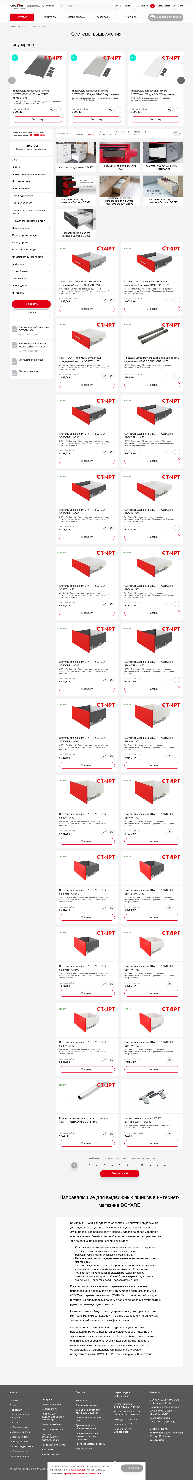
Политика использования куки (89, 1419)
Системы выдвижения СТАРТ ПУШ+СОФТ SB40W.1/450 (83, 816)
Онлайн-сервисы (77, 17)
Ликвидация (16, 1410)
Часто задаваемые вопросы (90, 1444)
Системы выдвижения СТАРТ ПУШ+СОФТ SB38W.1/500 (148, 588)
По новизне (90, 133)
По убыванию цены (140, 133)
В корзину (37, 119)
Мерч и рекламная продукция (19, 1416)
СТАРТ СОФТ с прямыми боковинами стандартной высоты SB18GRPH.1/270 (146, 283)
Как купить (49, 17)
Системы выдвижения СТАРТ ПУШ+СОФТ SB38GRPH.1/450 (148, 436)
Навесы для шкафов (52, 1429)
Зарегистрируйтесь (20, 132)
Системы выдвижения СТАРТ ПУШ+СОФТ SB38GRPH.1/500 (83, 512)
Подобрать (31, 304)
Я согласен (132, 1468)
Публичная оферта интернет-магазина (86, 1427)
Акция (13, 1405)
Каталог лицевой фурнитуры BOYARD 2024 (127, 1405)
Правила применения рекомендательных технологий (87, 1436)
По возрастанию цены (122, 133)
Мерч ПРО (15, 1423)
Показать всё (120, 1174)
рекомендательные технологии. (83, 1473)
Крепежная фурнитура (53, 1445)
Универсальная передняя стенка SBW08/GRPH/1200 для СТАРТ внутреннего (31, 94)
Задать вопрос (84, 1449)
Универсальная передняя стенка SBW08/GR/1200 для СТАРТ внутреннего (95, 93)
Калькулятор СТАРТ (124, 1424)
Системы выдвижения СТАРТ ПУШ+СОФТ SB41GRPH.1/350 (83, 892)
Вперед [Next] (181, 80)
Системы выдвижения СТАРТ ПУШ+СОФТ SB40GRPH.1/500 (83, 740)
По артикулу (79, 133)
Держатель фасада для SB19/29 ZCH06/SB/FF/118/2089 (143, 1120)
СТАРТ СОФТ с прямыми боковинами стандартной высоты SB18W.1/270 (80, 360)
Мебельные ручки (19, 1428)
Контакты (133, 17)
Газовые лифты (49, 1409)
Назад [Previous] (12, 80)
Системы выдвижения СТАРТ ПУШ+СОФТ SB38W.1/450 (83, 588)
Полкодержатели (19, 1442)
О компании (105, 17)
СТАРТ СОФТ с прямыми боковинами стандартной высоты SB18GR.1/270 (80, 283)
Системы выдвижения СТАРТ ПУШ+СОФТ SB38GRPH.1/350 (83, 436)
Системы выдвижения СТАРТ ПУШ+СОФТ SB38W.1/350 (148, 512)
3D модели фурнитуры (126, 1420)
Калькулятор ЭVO (123, 1429)
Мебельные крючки (20, 1432)
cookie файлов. (77, 1470)
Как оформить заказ (86, 1405)
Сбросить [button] (31, 313)
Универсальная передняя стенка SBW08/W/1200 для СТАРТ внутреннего (153, 93)
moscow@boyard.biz (160, 1418)
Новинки (14, 1401)
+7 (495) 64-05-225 (159, 1415)
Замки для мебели (51, 1425)
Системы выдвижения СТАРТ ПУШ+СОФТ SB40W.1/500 (148, 816)
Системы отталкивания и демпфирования (50, 1437)
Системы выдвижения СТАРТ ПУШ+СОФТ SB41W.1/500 (148, 1044)
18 (150, 1165)
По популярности (105, 133)
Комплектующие (50, 1455)
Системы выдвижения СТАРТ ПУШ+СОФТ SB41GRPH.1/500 (83, 968)
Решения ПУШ (49, 1450)
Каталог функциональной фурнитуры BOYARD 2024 (127, 1413)
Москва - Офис (159, 1429)
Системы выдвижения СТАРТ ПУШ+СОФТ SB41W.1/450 (83, 1044)
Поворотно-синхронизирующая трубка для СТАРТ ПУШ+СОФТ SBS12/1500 (83, 1120)
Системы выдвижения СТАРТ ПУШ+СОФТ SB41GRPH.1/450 (148, 892)
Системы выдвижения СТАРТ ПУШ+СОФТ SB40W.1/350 (148, 740)
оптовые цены (37, 135)
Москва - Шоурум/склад (165, 1400)
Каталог (22, 17)
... (135, 1165)
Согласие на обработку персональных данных (88, 1411)
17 (142, 1165)
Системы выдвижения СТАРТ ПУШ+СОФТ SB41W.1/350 (148, 968)
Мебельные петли (19, 1451)
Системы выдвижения (21, 1447)
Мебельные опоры (19, 1437)
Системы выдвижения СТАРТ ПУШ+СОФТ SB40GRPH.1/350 (83, 664)
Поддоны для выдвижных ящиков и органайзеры (53, 1417)
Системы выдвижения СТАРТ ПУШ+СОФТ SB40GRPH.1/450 (148, 664)
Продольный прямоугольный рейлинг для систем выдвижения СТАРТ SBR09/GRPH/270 (151, 360)
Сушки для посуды (51, 1404)
